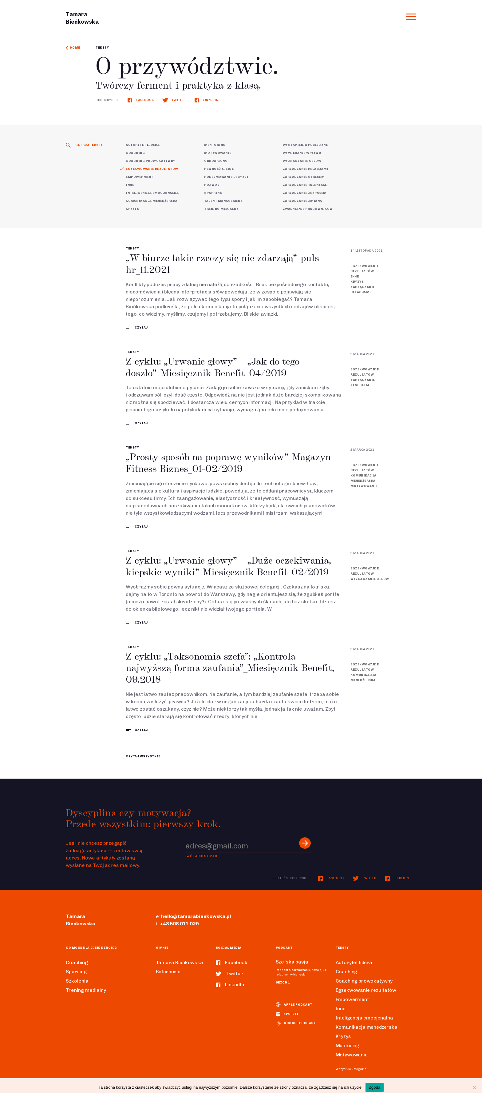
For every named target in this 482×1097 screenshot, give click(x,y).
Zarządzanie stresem (304, 177)
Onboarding (215, 161)
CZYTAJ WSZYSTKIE (143, 760)
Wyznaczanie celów (302, 161)
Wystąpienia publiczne (305, 145)
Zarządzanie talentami (305, 185)
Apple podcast (294, 1009)
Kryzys (132, 209)
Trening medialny (221, 209)
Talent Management (223, 201)
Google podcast (296, 1027)
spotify (287, 1018)
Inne (130, 185)
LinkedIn (207, 100)
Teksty (102, 48)
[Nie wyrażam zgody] (474, 1087)
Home (73, 48)
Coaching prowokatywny (150, 161)
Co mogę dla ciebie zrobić (91, 952)
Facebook (141, 100)
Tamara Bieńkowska (180, 966)
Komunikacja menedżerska (152, 201)
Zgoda (374, 1087)
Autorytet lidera (143, 145)
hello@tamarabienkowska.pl (196, 920)
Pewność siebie (219, 169)
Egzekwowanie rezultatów (152, 169)
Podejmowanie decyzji (226, 177)
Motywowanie (217, 153)
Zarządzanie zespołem (304, 193)
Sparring (213, 193)
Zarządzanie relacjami (306, 169)
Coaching (135, 153)
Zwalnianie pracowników (308, 209)
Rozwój (211, 185)
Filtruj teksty (84, 145)
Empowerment (139, 177)
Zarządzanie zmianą (302, 201)
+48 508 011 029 (179, 928)
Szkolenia (77, 985)
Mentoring (215, 145)
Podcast (284, 952)
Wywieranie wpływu (302, 153)
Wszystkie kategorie (351, 1073)
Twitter (174, 100)
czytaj (137, 328)
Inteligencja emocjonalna (152, 193)
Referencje (169, 976)
